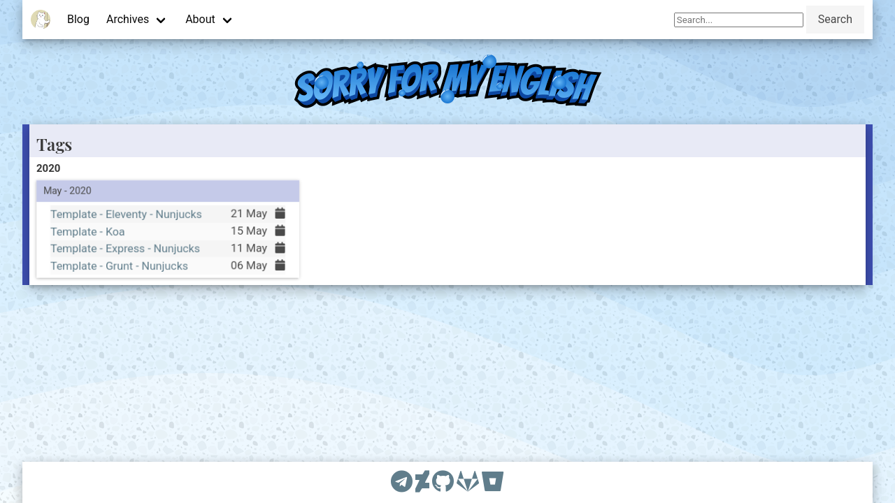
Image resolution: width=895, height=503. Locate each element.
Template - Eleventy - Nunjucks (126, 213)
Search (835, 19)
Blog (78, 19)
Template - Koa (87, 231)
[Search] (738, 20)
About (200, 19)
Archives (127, 19)
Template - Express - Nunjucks (125, 248)
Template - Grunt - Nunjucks (119, 265)
